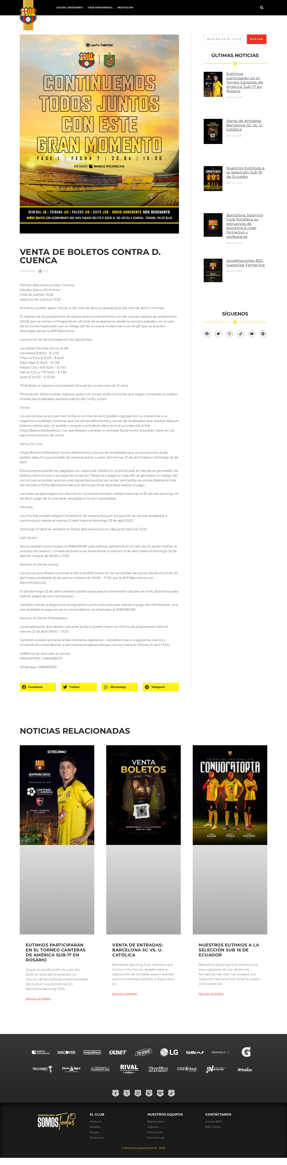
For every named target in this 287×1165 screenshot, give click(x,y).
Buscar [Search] (256, 39)
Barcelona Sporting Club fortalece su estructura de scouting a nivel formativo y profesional (244, 226)
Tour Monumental (100, 7)
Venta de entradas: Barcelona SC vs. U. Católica (244, 125)
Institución (125, 7)
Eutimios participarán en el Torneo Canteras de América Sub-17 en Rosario (244, 82)
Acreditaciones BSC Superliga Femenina (245, 262)
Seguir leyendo (38, 998)
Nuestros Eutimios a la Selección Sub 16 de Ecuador (245, 172)
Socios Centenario (69, 7)
